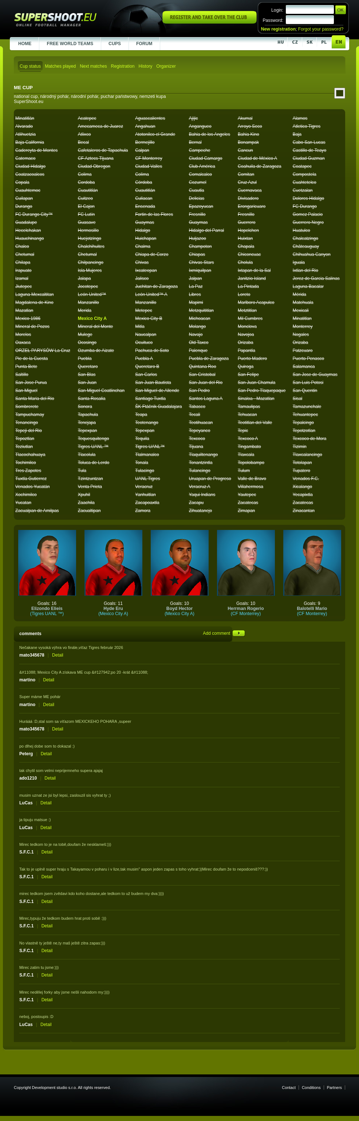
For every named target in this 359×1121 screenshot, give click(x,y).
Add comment (224, 633)
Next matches (93, 66)
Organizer (165, 66)
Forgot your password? (320, 29)
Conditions (311, 1087)
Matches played (60, 66)
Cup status (30, 66)
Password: (273, 20)
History (145, 66)
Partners (334, 1087)
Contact (289, 1087)
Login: (277, 10)
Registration (123, 66)
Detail (57, 655)
